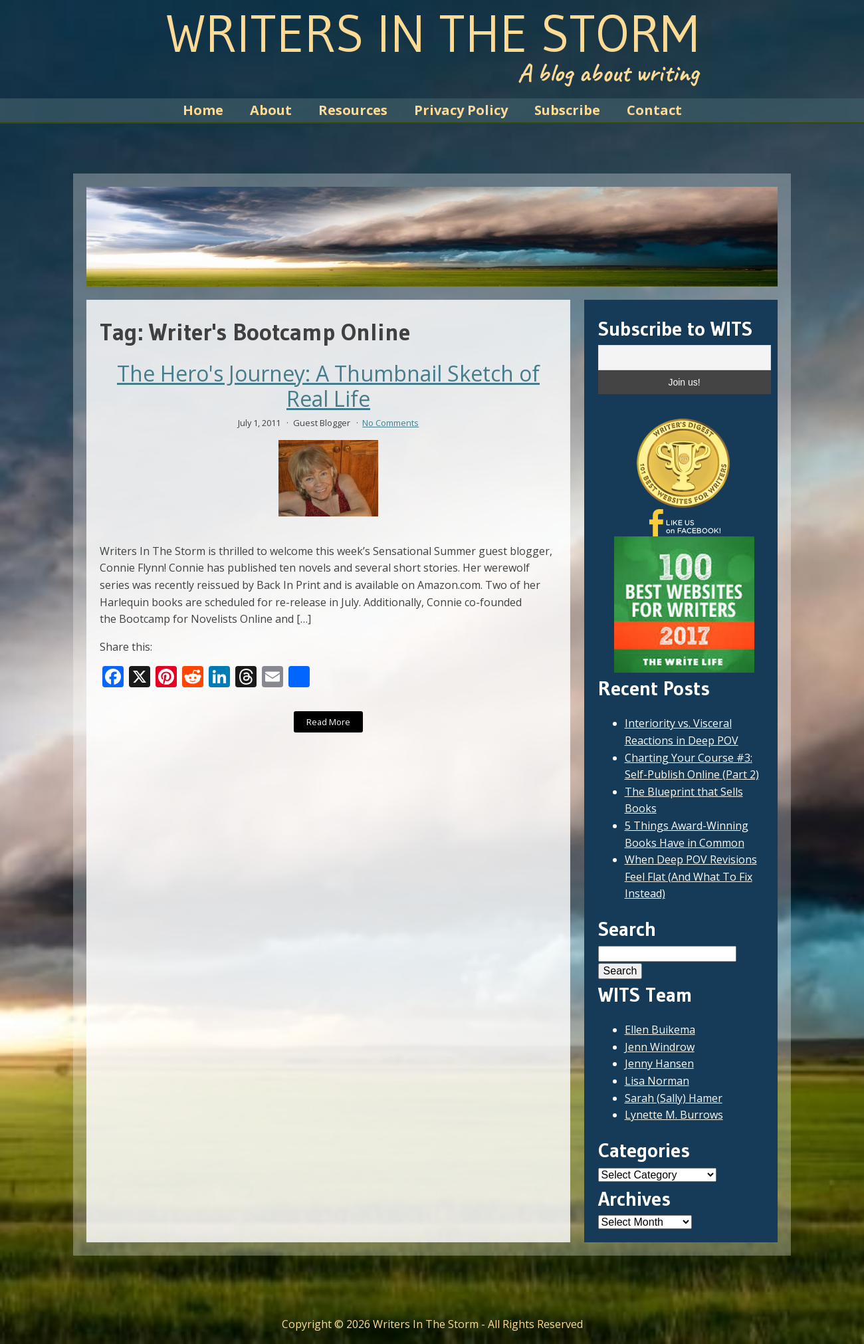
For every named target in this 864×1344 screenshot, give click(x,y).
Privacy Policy (461, 110)
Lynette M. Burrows (674, 1114)
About (271, 110)
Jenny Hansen (659, 1063)
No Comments (390, 423)
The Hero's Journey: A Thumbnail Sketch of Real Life (328, 386)
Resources (352, 110)
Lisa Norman (657, 1080)
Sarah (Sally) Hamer (673, 1098)
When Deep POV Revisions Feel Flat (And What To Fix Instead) (691, 876)
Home (203, 110)
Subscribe (567, 110)
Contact (654, 110)
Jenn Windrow (660, 1047)
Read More (328, 722)
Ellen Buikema (660, 1029)
